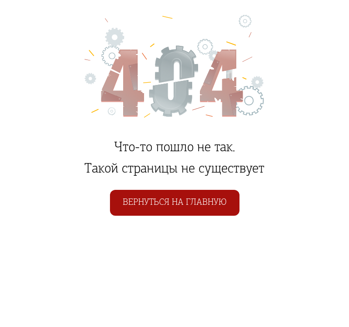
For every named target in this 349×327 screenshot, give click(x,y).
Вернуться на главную (175, 202)
